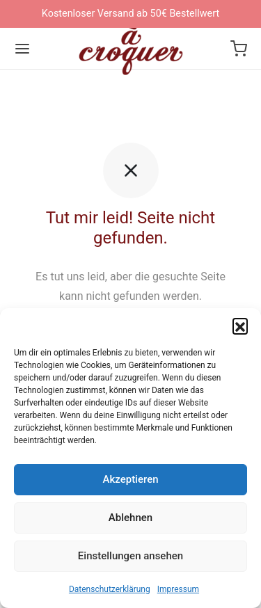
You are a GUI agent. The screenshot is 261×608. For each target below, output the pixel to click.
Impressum (178, 589)
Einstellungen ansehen (130, 556)
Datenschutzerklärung (109, 589)
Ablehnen (130, 517)
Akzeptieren (130, 479)
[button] (240, 326)
